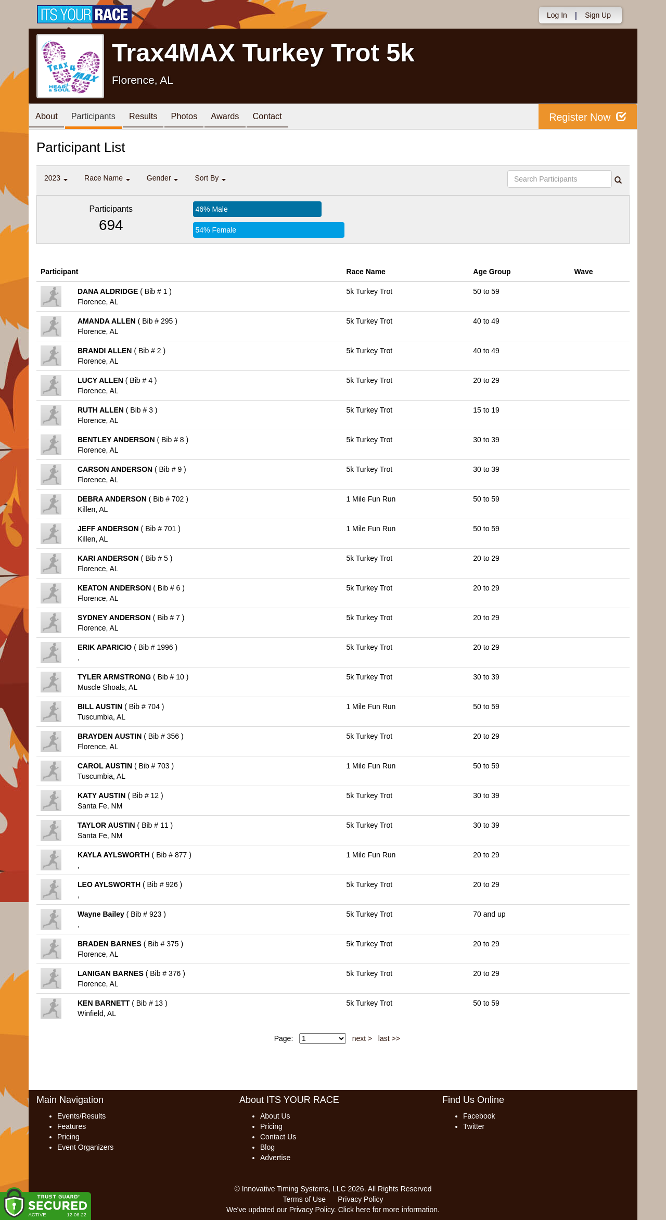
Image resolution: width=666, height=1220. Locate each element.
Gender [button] (162, 178)
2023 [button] (56, 178)
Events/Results (81, 1116)
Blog (267, 1147)
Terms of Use (304, 1199)
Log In (557, 15)
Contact (289, 117)
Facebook (479, 1116)
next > (362, 1038)
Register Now (587, 117)
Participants (99, 117)
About (48, 117)
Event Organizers (85, 1147)
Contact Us (278, 1137)
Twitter (473, 1126)
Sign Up (598, 15)
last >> (389, 1038)
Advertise (275, 1157)
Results (153, 117)
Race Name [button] (107, 178)
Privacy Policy (360, 1199)
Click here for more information (388, 1209)
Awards (243, 117)
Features (71, 1126)
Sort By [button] (210, 178)
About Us (275, 1116)
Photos (198, 117)
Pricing (68, 1137)
